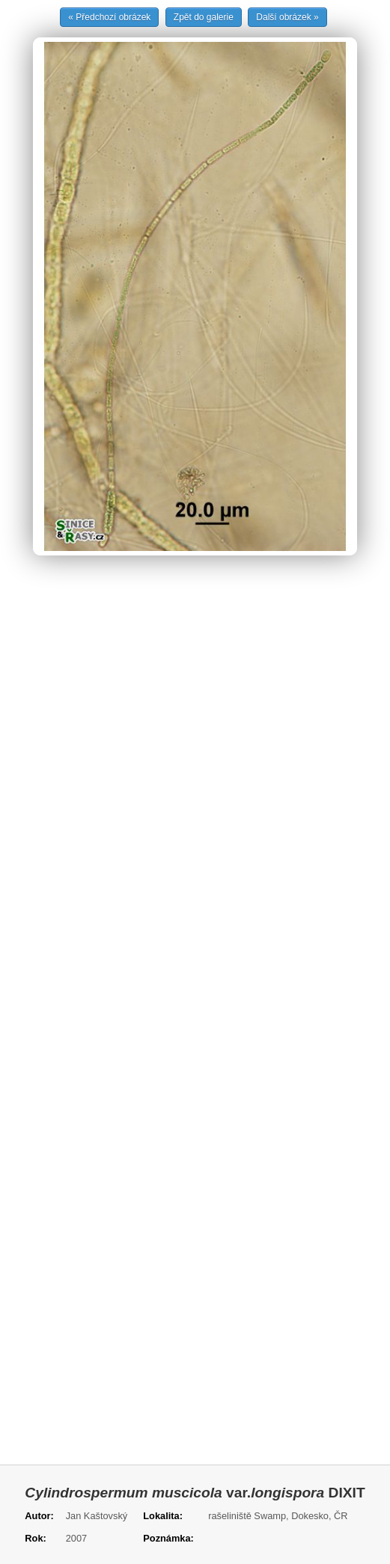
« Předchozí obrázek (109, 17)
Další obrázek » (287, 17)
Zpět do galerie (204, 17)
